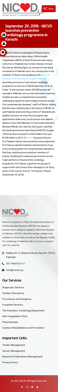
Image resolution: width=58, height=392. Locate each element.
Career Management (13, 351)
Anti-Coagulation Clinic (15, 316)
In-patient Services (12, 304)
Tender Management (13, 345)
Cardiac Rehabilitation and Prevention (23, 327)
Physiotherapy (10, 322)
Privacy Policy (10, 362)
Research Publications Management (22, 356)
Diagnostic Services (13, 287)
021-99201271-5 (15, 263)
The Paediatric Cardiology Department (23, 310)
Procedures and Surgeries (16, 299)
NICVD (30, 138)
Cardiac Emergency (13, 293)
